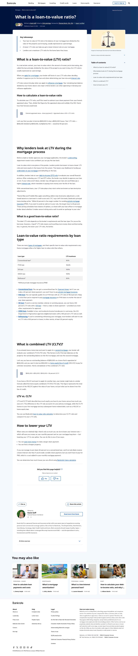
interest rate (75, 78)
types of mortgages (35, 245)
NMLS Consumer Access (107, 635)
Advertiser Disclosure (117, 10)
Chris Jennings (46, 23)
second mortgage (61, 350)
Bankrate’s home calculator (66, 460)
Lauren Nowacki (78, 591)
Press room (16, 619)
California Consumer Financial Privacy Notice (63, 639)
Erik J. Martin (48, 591)
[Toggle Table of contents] (124, 62)
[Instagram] (21, 647)
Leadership (16, 615)
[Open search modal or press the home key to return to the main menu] (129, 3)
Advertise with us (36, 623)
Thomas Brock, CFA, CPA (66, 23)
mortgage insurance (50, 297)
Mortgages (17, 10)
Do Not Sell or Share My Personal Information (63, 619)
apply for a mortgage (31, 75)
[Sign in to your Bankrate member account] (119, 3)
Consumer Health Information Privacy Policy (63, 623)
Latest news (35, 615)
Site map (15, 631)
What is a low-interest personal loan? (80, 586)
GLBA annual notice (56, 635)
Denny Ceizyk (19, 591)
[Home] (11, 3)
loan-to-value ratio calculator (43, 414)
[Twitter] (17, 647)
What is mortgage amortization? (50, 586)
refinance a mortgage (55, 83)
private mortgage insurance (67, 292)
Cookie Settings (55, 615)
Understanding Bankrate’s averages (60, 627)
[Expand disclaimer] (124, 55)
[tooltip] (61, 469)
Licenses (53, 643)
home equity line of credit (59, 363)
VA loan (38, 306)
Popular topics (36, 619)
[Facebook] (14, 647)
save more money (30, 442)
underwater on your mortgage (27, 171)
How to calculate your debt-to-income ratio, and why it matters (112, 587)
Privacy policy (54, 611)
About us (15, 611)
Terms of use (54, 631)
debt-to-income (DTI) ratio (48, 175)
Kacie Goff (33, 23)
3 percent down (63, 289)
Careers (15, 627)
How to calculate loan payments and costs (22, 586)
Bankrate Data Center (19, 623)
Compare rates (36, 611)
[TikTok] (31, 647)
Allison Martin (106, 591)
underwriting (72, 158)
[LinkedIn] (24, 647)
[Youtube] (28, 647)
